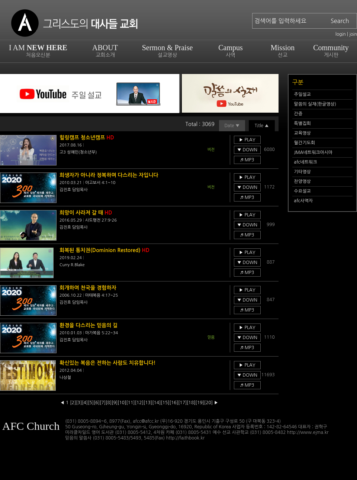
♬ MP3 (247, 160)
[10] (122, 402)
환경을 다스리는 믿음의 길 (89, 325)
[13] (148, 402)
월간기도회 (304, 143)
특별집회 (302, 123)
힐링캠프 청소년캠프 (87, 137)
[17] (182, 402)
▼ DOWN (247, 150)
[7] (103, 402)
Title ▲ (262, 125)
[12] (139, 402)
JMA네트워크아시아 (313, 152)
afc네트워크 (305, 162)
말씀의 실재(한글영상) (315, 104)
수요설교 (302, 191)
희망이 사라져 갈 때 (86, 212)
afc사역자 (303, 201)
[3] (79, 402)
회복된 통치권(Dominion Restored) (104, 250)
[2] (73, 402)
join (353, 34)
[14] (156, 402)
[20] (208, 402)
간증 (298, 114)
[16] (174, 402)
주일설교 (302, 94)
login (340, 34)
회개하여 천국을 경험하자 (88, 287)
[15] (165, 402)
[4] (85, 402)
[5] (91, 402)
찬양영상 (302, 181)
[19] (200, 402)
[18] (191, 402)
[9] (115, 402)
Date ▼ (231, 125)
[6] (97, 402)
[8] (109, 402)
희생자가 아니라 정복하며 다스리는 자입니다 (109, 175)
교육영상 (302, 133)
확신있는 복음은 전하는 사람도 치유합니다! (108, 362)
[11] (130, 402)
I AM (38, 51)
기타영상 (302, 172)
